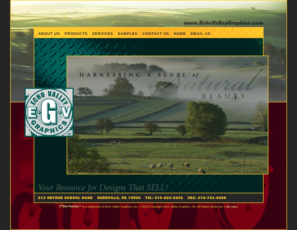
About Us (49, 34)
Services (102, 34)
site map (231, 206)
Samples (128, 34)
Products (75, 34)
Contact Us (155, 34)
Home (180, 34)
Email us (200, 34)
